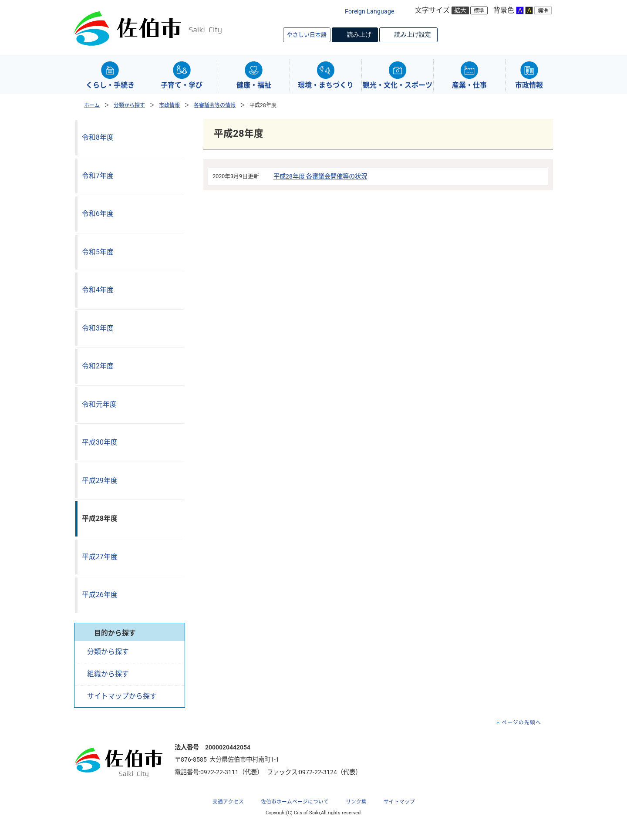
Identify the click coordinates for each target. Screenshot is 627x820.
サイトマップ (399, 802)
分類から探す (129, 105)
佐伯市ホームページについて (295, 802)
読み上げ (359, 34)
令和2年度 (98, 366)
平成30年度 (100, 442)
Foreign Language (369, 11)
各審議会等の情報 (215, 105)
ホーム (92, 105)
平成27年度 (100, 557)
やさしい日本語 (307, 34)
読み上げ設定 (412, 34)
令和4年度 (98, 290)
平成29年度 (100, 480)
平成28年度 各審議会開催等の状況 (320, 176)
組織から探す (108, 674)
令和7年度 (98, 176)
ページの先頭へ (521, 722)
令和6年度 (98, 213)
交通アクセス (228, 802)
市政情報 (169, 105)
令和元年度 (99, 404)
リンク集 (356, 802)
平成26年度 (100, 595)
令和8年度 (98, 137)
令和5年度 (98, 252)
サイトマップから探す (122, 696)
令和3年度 (98, 328)
